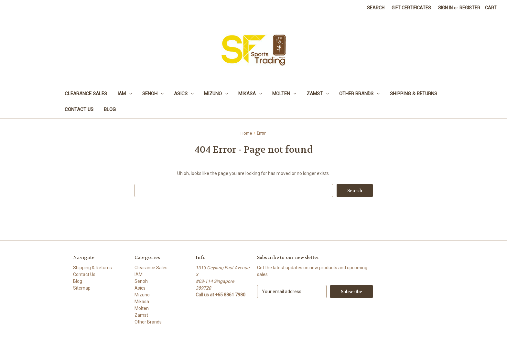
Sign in (445, 7)
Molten (284, 94)
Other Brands (359, 94)
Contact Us (79, 109)
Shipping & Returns (413, 94)
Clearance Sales (86, 94)
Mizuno (216, 94)
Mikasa (250, 94)
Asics (184, 94)
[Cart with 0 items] (490, 8)
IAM (124, 94)
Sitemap (82, 288)
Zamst (318, 94)
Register (469, 7)
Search (375, 7)
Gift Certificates (411, 7)
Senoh (153, 94)
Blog (110, 109)
